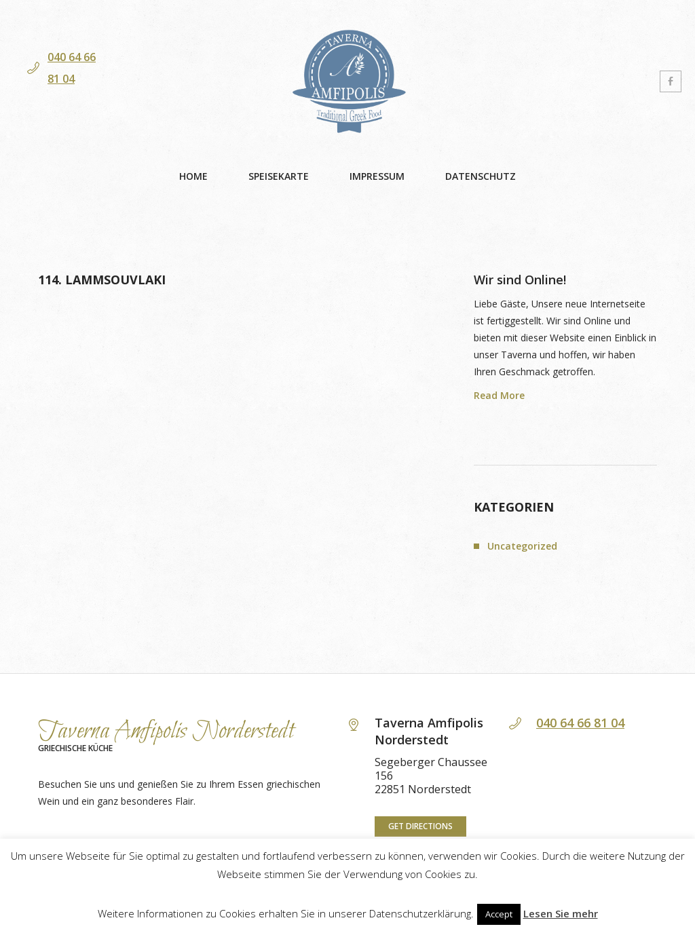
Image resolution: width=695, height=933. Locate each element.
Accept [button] (498, 914)
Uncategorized (522, 545)
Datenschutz (480, 176)
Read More (499, 395)
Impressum (377, 176)
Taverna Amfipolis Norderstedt (166, 731)
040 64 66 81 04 (580, 723)
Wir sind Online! (520, 279)
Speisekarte (278, 176)
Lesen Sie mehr (560, 913)
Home (193, 176)
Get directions (420, 826)
